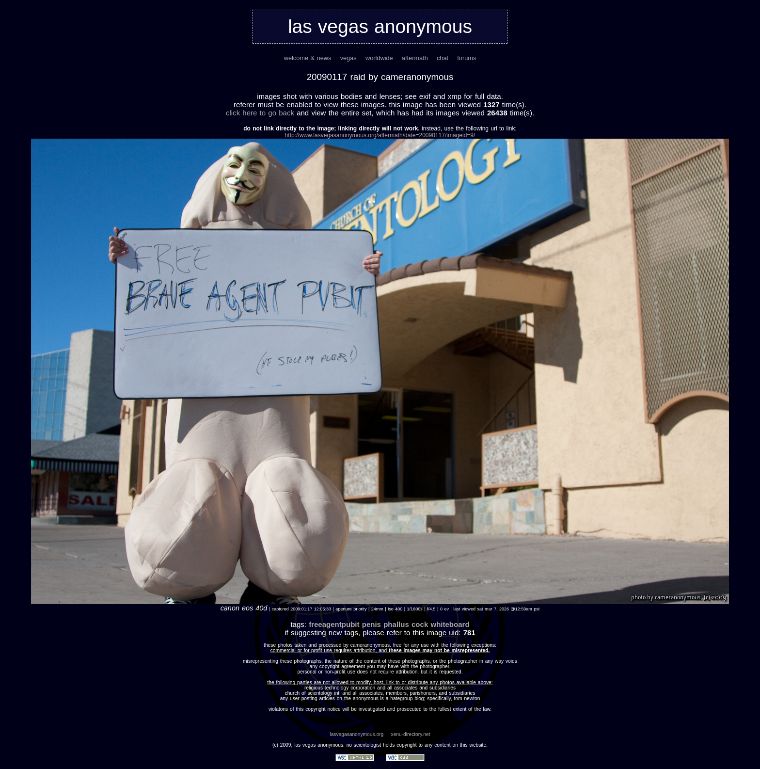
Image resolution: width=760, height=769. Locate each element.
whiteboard (449, 624)
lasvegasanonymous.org (356, 734)
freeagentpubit (334, 624)
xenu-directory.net (410, 734)
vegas (348, 58)
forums (466, 58)
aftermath (415, 58)
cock (420, 624)
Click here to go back (260, 113)
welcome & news (308, 58)
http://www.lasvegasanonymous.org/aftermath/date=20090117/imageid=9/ (380, 135)
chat (442, 58)
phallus (396, 624)
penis (371, 624)
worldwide (379, 58)
